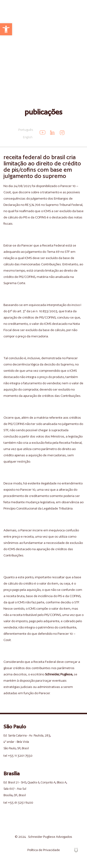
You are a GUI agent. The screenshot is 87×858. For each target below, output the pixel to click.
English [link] (27, 137)
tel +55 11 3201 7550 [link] (17, 755)
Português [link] (25, 129)
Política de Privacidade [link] (43, 850)
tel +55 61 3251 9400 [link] (18, 802)
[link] (6, 29)
